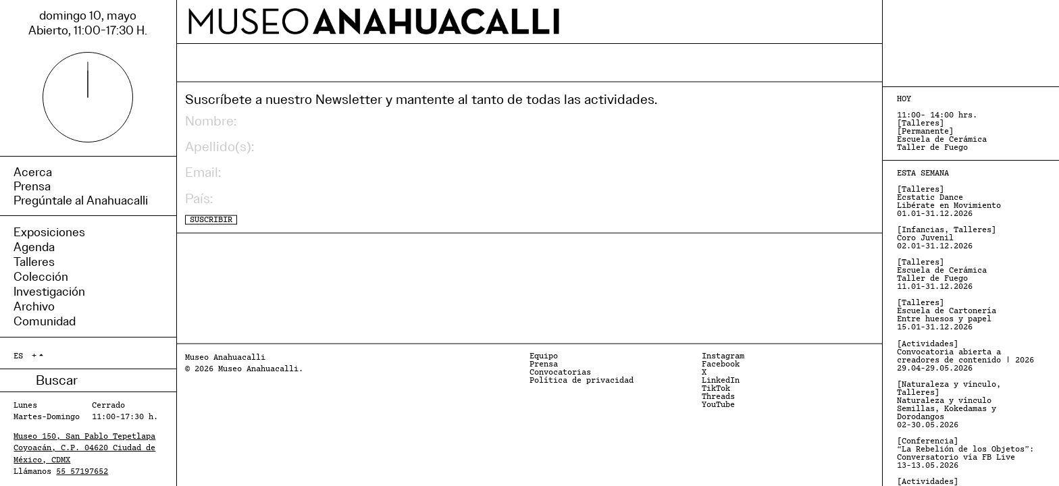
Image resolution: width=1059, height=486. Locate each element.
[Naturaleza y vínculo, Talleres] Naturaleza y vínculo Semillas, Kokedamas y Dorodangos (949, 405)
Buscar (25, 380)
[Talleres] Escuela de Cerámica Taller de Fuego (942, 275)
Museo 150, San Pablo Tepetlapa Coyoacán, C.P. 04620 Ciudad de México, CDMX (84, 448)
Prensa (544, 364)
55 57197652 (82, 472)
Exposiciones (49, 232)
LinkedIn (721, 381)
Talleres (34, 261)
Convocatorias (560, 373)
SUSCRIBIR (211, 219)
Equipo (544, 356)
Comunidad (45, 321)
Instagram (723, 356)
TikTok (716, 389)
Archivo (34, 306)
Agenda (34, 247)
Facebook (721, 364)
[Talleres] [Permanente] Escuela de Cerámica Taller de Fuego (942, 131)
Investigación (49, 291)
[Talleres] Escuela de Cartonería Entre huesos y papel (946, 315)
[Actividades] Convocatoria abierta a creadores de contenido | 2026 (965, 356)
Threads (718, 397)
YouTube (718, 405)
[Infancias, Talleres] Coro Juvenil (946, 238)
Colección (41, 276)
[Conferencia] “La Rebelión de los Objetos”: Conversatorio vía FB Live (965, 453)
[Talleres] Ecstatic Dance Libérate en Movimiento (949, 202)
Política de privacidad (582, 381)
